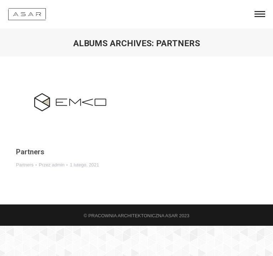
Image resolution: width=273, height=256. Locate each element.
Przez (51, 164)
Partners (30, 152)
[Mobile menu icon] (260, 14)
